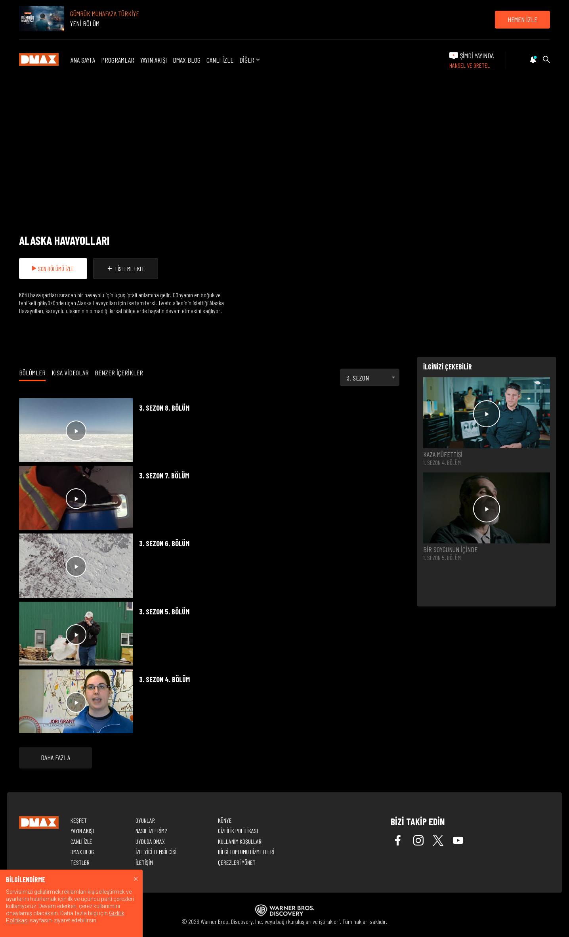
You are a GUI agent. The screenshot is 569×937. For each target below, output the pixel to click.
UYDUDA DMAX (150, 841)
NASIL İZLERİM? (151, 830)
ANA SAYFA (83, 59)
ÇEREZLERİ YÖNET (237, 862)
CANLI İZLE (219, 59)
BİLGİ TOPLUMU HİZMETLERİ (246, 851)
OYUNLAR (145, 820)
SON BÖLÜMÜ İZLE (53, 268)
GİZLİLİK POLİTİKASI (238, 830)
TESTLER (80, 862)
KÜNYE (225, 820)
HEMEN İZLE (522, 19)
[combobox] (369, 377)
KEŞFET (79, 820)
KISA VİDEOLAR (70, 372)
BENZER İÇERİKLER (119, 372)
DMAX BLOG (186, 59)
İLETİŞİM (144, 862)
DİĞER (250, 60)
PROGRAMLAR (117, 59)
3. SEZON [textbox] (358, 377)
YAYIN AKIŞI (153, 59)
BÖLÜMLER (32, 372)
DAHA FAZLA (55, 757)
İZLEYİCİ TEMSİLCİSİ (156, 851)
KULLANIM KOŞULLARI (240, 841)
